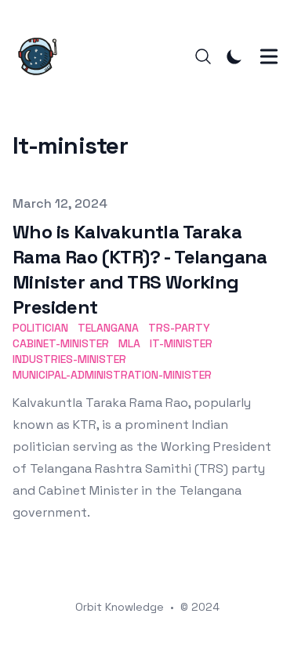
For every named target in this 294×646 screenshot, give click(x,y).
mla (129, 343)
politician (40, 328)
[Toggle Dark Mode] (234, 56)
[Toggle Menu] (268, 56)
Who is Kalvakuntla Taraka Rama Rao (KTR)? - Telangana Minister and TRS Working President (140, 269)
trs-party (179, 328)
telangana (108, 328)
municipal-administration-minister (112, 375)
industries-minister (69, 359)
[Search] (203, 56)
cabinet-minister (61, 343)
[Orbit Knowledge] (42, 56)
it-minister (181, 343)
